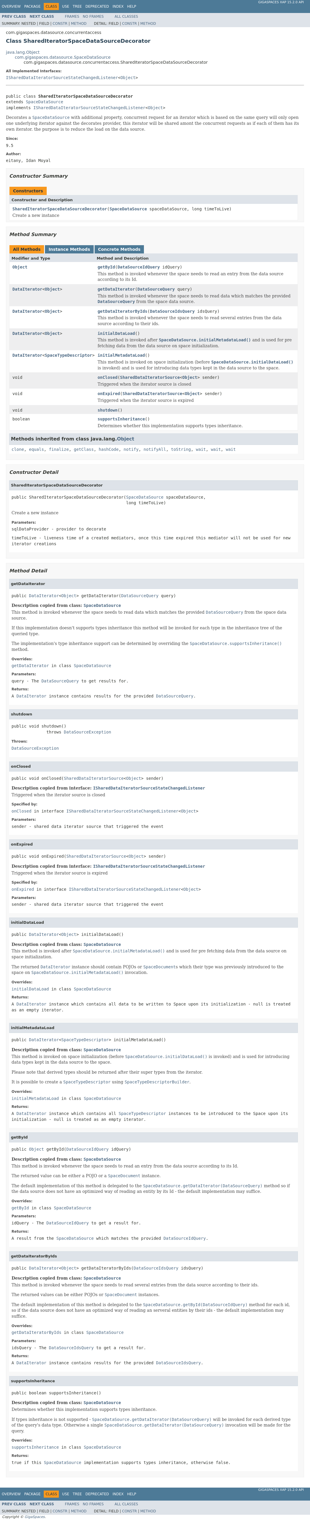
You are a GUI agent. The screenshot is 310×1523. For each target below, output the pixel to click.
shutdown (107, 410)
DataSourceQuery (156, 289)
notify (131, 449)
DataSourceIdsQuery (172, 311)
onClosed (107, 377)
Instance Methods (69, 249)
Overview (11, 6)
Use (65, 6)
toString (181, 449)
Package (32, 6)
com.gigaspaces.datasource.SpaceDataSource (63, 57)
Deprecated (97, 6)
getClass (84, 449)
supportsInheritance (121, 419)
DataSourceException (87, 732)
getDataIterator (116, 289)
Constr (60, 24)
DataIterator (27, 289)
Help (131, 6)
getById (106, 267)
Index (118, 6)
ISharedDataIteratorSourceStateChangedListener (62, 77)
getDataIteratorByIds (122, 311)
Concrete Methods (119, 249)
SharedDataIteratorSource (150, 377)
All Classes (126, 16)
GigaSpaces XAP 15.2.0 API (281, 2)
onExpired (109, 393)
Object (128, 77)
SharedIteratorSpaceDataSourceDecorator (59, 209)
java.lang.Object (23, 52)
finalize (59, 449)
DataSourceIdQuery (139, 267)
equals (36, 449)
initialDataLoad (116, 333)
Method (79, 24)
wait (201, 449)
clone (18, 449)
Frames (72, 16)
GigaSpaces (35, 1517)
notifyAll (155, 449)
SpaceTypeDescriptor (68, 355)
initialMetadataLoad (121, 355)
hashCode (109, 449)
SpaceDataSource (44, 101)
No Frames (93, 16)
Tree (77, 6)
